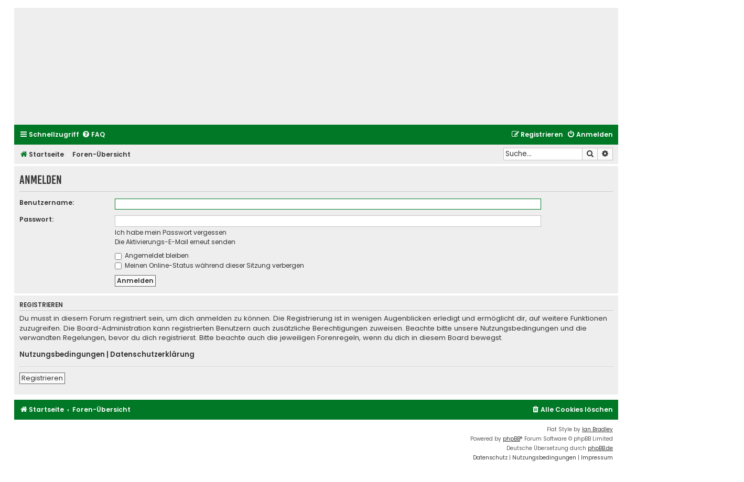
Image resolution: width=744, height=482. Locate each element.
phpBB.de (600, 448)
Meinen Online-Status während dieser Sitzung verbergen (209, 265)
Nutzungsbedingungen (62, 354)
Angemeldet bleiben (152, 255)
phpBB (511, 439)
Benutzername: (46, 202)
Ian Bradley (597, 429)
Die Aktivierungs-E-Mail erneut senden (175, 242)
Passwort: (36, 219)
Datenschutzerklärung (152, 354)
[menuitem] (93, 135)
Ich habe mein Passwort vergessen (171, 232)
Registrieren (42, 378)
